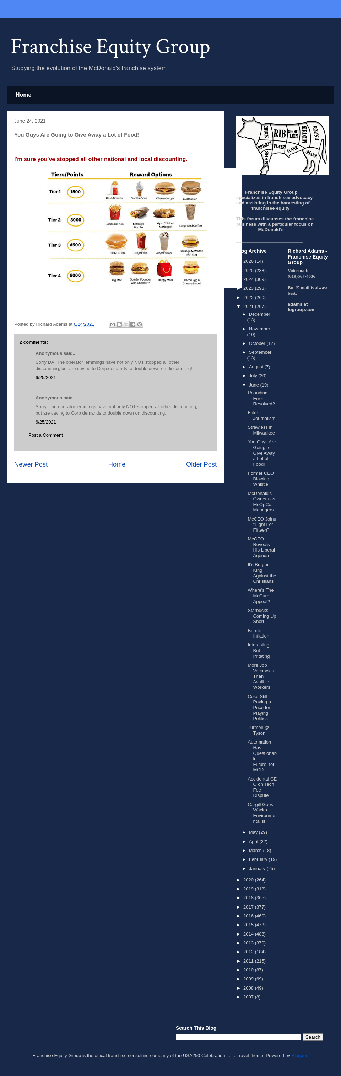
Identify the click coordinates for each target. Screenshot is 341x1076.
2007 (249, 997)
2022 (249, 297)
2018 (249, 897)
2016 (249, 915)
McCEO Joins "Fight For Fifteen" (262, 524)
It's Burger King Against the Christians (262, 573)
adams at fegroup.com (302, 307)
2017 (249, 907)
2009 (249, 978)
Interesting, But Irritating (259, 650)
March (256, 850)
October (258, 343)
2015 (249, 924)
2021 (249, 306)
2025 (249, 270)
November (259, 328)
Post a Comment (45, 435)
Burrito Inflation (258, 633)
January (258, 868)
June (254, 385)
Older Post (201, 464)
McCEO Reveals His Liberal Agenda (261, 547)
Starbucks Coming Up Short (262, 616)
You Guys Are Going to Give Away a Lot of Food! (262, 453)
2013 (249, 943)
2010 (249, 970)
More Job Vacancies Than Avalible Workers (261, 676)
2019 (249, 888)
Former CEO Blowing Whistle (261, 478)
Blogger (299, 1055)
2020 (249, 880)
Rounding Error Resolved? (261, 398)
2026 (249, 261)
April (254, 841)
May (254, 832)
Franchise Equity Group (110, 46)
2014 (249, 934)
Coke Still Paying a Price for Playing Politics (259, 707)
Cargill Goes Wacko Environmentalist (261, 813)
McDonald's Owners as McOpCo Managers (261, 502)
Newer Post (31, 464)
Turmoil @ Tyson (258, 730)
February (259, 859)
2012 (249, 951)
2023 (249, 288)
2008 (249, 988)
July (254, 375)
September (260, 352)
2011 (249, 961)
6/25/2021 (46, 377)
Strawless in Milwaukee (261, 430)
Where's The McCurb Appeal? (261, 595)
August (257, 366)
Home (23, 95)
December (259, 314)
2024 (249, 279)
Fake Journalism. (262, 415)
